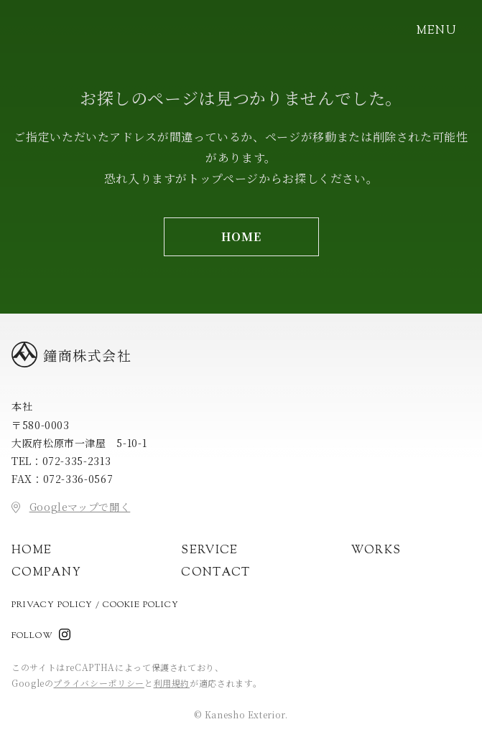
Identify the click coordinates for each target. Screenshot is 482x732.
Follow (32, 635)
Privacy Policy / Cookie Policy (95, 605)
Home (31, 551)
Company (46, 573)
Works (376, 551)
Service (209, 551)
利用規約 (172, 683)
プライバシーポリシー (98, 683)
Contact (215, 573)
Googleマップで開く (80, 506)
